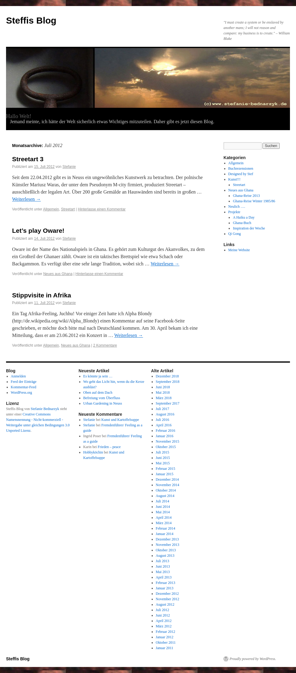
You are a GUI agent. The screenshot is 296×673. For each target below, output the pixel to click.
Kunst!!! (234, 179)
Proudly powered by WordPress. (253, 659)
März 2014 (164, 523)
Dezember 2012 (167, 593)
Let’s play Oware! (38, 230)
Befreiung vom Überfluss (101, 398)
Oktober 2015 (166, 447)
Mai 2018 (163, 392)
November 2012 (167, 599)
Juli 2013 (162, 561)
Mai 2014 (163, 512)
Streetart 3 (27, 158)
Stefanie (69, 167)
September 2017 (167, 403)
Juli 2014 (162, 501)
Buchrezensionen (240, 168)
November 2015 (167, 441)
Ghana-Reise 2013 (246, 196)
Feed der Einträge (24, 382)
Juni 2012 (163, 615)
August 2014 (165, 496)
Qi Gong (234, 234)
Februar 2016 (165, 430)
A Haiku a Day (244, 217)
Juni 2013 (163, 566)
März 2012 (164, 626)
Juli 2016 (162, 420)
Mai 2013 (163, 572)
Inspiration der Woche (249, 228)
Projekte (234, 212)
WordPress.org (21, 392)
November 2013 (167, 545)
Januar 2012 (164, 637)
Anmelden (18, 376)
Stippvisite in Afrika (41, 295)
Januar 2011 (164, 648)
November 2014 (167, 485)
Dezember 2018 (167, 376)
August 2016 (165, 414)
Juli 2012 (162, 610)
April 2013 (164, 577)
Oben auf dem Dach (97, 392)
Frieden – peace (109, 447)
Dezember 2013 (167, 539)
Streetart (68, 209)
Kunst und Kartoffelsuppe (120, 420)
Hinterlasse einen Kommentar (102, 209)
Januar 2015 (164, 474)
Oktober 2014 (166, 490)
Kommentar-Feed (23, 387)
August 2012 (165, 604)
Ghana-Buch (242, 223)
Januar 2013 (164, 588)
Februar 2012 (165, 632)
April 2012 (164, 621)
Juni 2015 (163, 458)
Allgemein (51, 209)
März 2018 (164, 398)
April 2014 (164, 517)
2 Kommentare (105, 345)
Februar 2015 (165, 468)
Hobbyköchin (93, 452)
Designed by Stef (240, 174)
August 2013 (165, 555)
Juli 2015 (162, 452)
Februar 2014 (165, 528)
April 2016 (164, 425)
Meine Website (239, 250)
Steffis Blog (31, 20)
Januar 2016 (164, 436)
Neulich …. (236, 206)
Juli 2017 (162, 409)
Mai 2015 (163, 463)
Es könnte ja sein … (98, 376)
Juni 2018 (163, 387)
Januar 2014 (164, 534)
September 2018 (167, 382)
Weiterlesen (26, 199)
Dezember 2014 (167, 479)
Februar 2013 (165, 583)
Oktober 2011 (166, 642)
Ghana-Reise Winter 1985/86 (254, 201)
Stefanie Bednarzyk (45, 409)
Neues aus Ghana (57, 274)
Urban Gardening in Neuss (102, 403)
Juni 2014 (163, 507)
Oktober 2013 (166, 550)
